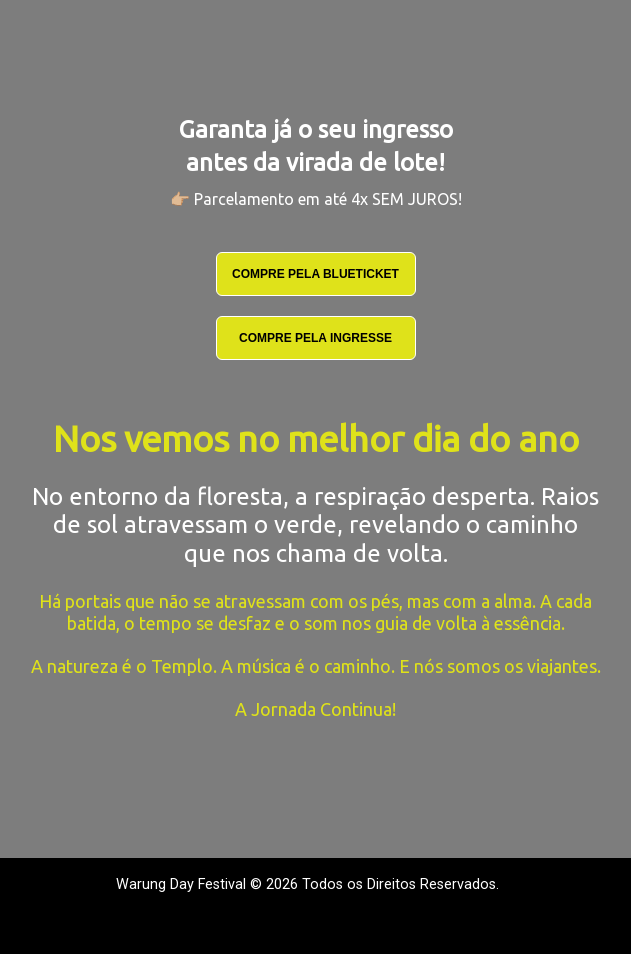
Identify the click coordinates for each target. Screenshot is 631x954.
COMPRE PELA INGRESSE (315, 338)
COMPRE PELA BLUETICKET (315, 274)
